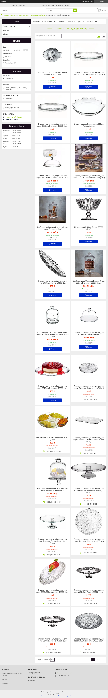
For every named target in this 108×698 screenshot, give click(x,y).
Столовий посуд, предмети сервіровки (32, 15)
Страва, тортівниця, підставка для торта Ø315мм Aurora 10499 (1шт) (52, 282)
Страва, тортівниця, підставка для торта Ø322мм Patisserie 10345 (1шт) (89, 74)
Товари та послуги (10, 15)
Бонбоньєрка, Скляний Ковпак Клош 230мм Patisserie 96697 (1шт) (89, 282)
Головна (36, 21)
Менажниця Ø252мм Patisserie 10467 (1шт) (52, 439)
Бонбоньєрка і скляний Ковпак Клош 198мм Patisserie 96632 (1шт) (52, 490)
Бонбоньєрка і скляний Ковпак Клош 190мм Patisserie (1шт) (52, 228)
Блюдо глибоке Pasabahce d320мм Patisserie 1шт (89, 125)
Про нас (62, 21)
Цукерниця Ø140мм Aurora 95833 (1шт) (88, 228)
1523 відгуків (89, 1)
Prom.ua (64, 692)
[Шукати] (75, 10)
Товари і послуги (49, 21)
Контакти (71, 21)
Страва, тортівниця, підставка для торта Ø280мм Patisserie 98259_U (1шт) (52, 541)
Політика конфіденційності (66, 696)
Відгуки (5, 34)
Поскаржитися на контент (49, 696)
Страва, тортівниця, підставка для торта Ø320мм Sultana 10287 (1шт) (89, 387)
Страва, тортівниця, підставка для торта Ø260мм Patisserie (89, 334)
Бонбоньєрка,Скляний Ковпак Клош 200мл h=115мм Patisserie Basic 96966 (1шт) (52, 335)
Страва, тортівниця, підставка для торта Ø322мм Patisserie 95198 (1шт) (52, 177)
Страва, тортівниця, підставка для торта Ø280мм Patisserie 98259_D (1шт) (89, 490)
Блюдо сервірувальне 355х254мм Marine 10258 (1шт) (52, 74)
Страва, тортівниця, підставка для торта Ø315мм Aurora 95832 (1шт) (89, 591)
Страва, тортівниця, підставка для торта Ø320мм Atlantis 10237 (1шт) (89, 540)
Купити (53, 87)
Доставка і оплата (85, 21)
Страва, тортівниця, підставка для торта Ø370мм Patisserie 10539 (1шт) (52, 387)
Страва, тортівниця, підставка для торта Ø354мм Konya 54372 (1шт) (89, 640)
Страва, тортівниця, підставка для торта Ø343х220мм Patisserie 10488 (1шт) (88, 440)
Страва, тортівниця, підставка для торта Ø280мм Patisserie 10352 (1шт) (52, 125)
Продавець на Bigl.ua (54, 694)
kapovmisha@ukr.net (13, 117)
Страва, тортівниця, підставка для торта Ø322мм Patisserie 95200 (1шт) (89, 177)
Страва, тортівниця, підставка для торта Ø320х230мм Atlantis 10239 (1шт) (52, 591)
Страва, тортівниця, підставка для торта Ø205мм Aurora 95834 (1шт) (52, 640)
